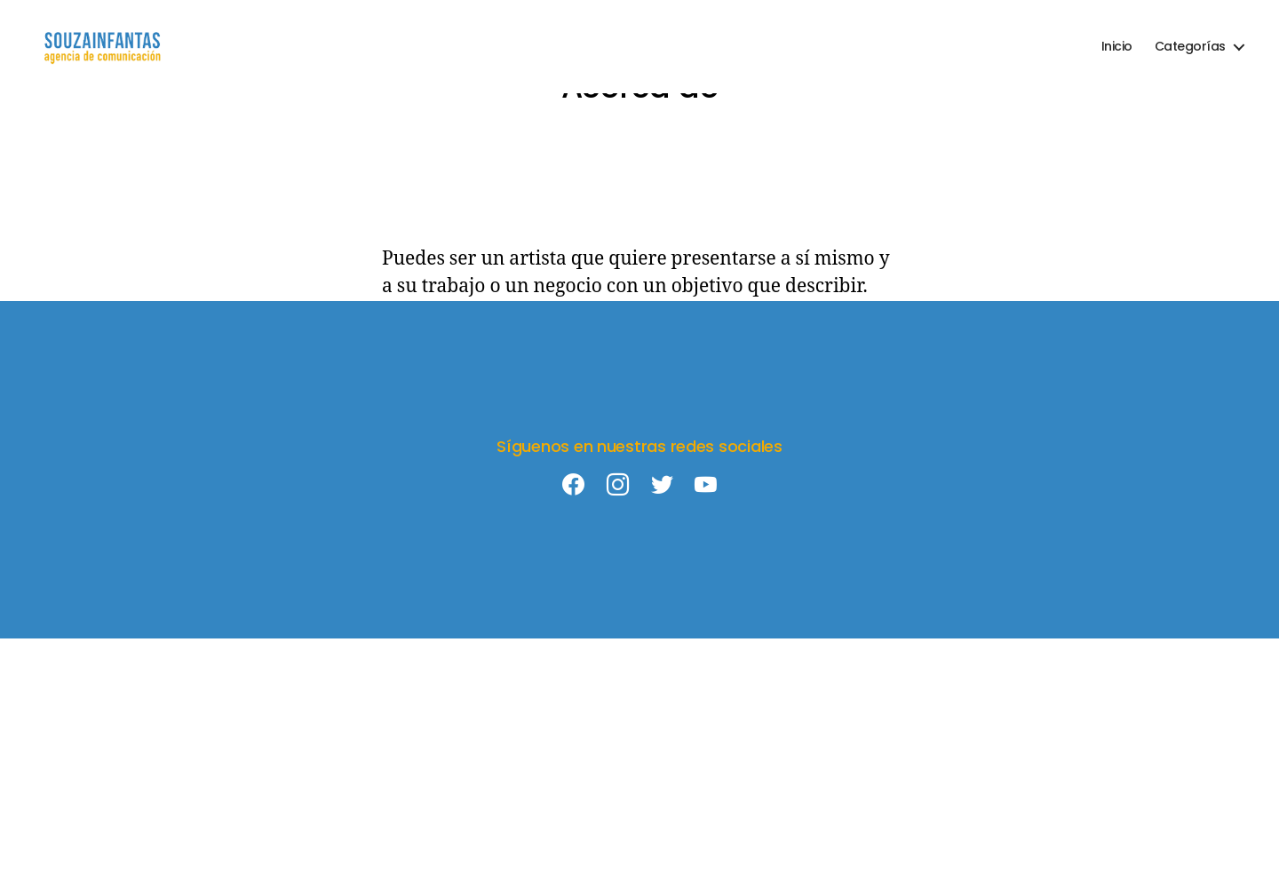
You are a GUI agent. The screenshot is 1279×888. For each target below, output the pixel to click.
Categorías (1190, 46)
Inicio (1116, 46)
